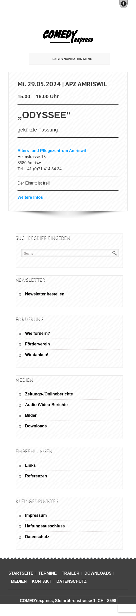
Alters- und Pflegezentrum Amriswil (52, 150)
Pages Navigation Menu (68, 59)
